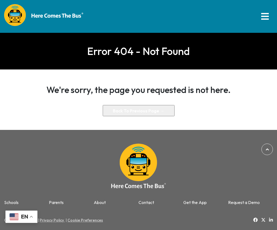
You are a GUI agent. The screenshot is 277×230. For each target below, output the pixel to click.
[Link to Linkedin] (271, 220)
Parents (56, 202)
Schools (11, 202)
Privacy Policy (52, 220)
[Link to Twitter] (263, 220)
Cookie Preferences (85, 220)
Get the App (195, 202)
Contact (146, 202)
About (100, 202)
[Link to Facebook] (255, 220)
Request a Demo (244, 202)
